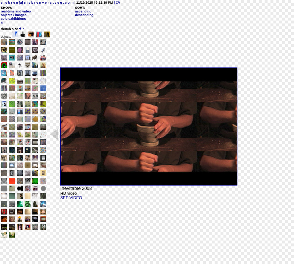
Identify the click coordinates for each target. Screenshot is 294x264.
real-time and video (16, 11)
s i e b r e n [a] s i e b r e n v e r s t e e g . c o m (37, 2)
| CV (116, 2)
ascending (83, 11)
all (2, 22)
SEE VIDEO (71, 197)
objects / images (13, 15)
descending (84, 15)
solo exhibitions (13, 19)
